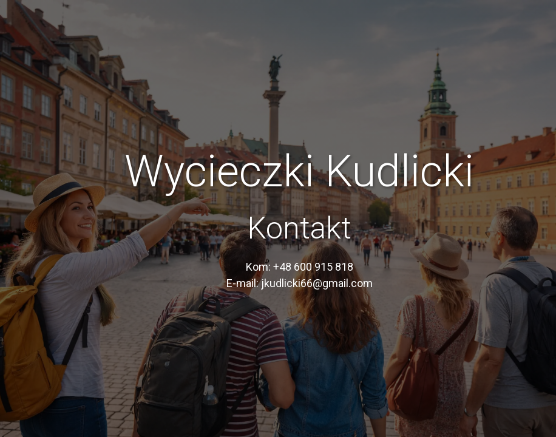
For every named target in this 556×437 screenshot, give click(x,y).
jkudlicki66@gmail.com (317, 283)
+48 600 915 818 (313, 266)
